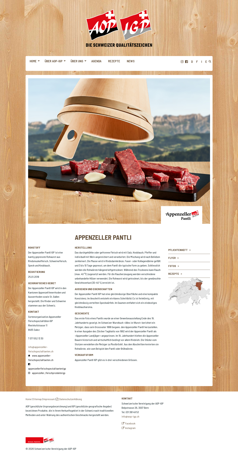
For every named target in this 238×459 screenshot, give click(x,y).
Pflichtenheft (178, 249)
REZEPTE (173, 273)
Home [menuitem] (33, 61)
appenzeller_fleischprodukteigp (48, 372)
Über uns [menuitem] (77, 61)
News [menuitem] (131, 61)
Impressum (49, 399)
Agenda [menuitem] (96, 61)
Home (28, 399)
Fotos (172, 265)
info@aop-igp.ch (130, 416)
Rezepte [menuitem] (114, 61)
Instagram (130, 427)
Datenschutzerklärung (70, 399)
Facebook (130, 423)
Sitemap (37, 399)
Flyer (172, 257)
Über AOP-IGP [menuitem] (53, 61)
